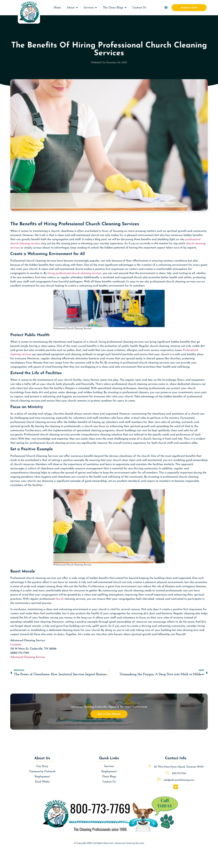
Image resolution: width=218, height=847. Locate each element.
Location (15, 644)
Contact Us (139, 7)
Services (90, 7)
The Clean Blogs (115, 7)
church (59, 599)
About (72, 7)
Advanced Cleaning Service (27, 657)
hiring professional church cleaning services (74, 273)
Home (57, 7)
